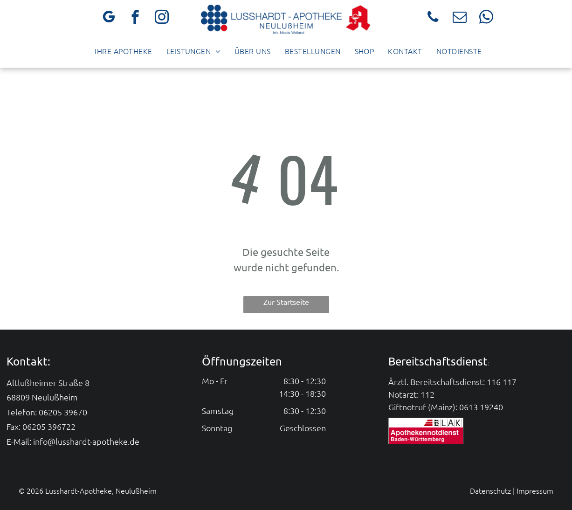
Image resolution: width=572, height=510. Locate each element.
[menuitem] (123, 51)
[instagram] (162, 18)
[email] (459, 18)
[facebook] (135, 18)
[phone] (433, 18)
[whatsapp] (486, 18)
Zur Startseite (286, 301)
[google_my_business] (108, 18)
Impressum (535, 490)
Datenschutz (490, 490)
